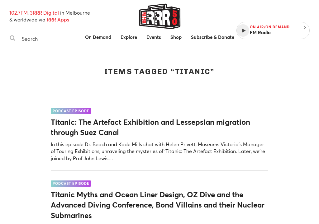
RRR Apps (58, 19)
